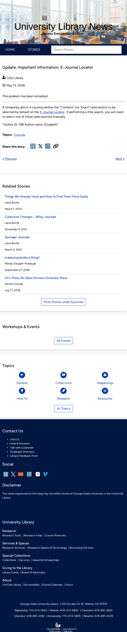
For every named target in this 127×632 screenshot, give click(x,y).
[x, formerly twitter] (40, 147)
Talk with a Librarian (22, 447)
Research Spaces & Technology (47, 547)
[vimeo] (45, 475)
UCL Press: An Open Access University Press (36, 278)
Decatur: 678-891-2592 (30, 616)
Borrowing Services (82, 547)
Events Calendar (52, 584)
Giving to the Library (17, 568)
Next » (120, 159)
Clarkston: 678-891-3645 (97, 610)
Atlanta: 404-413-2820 (64, 610)
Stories (34, 49)
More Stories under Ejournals (63, 302)
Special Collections (16, 555)
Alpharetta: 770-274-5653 (31, 610)
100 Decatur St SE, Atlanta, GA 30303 (84, 604)
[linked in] (47, 148)
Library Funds (10, 572)
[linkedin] (29, 476)
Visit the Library (11, 584)
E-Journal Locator (52, 112)
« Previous (9, 159)
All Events (64, 341)
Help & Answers (20, 443)
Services (24, 560)
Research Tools (11, 535)
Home (10, 49)
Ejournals (19, 135)
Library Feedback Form (24, 456)
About (6, 580)
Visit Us (14, 439)
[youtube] (20, 476)
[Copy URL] (56, 146)
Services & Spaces (15, 543)
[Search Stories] (86, 50)
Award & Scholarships (46, 560)
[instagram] (37, 476)
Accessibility (32, 584)
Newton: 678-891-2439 (98, 616)
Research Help (33, 535)
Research (9, 531)
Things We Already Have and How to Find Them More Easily (46, 196)
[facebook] (32, 148)
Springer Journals (17, 237)
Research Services (13, 547)
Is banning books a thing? (22, 257)
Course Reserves (55, 535)
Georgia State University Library (63, 33)
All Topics (63, 408)
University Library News (63, 26)
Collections (9, 560)
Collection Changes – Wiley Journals (30, 217)
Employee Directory (22, 451)
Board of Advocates (34, 572)
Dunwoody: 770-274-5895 (64, 616)
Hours (69, 584)
